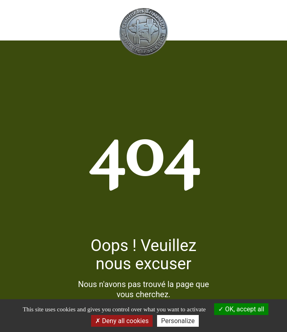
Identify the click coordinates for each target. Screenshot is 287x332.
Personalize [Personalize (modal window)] (178, 321)
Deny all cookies (122, 321)
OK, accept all (241, 309)
